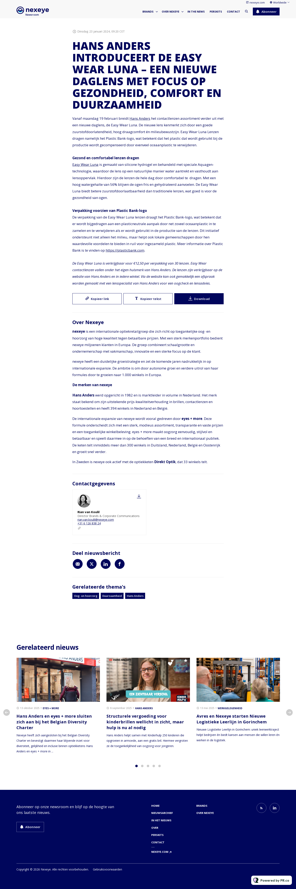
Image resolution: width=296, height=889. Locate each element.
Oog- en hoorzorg (85, 596)
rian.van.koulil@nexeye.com (95, 520)
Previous (6, 716)
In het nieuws (161, 820)
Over (154, 828)
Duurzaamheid (112, 596)
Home (155, 806)
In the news (196, 11)
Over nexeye (170, 11)
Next (289, 716)
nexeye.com (257, 2)
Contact (233, 11)
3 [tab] (148, 769)
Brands (148, 11)
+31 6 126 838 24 (89, 523)
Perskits (216, 11)
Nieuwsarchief (162, 813)
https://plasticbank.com (125, 251)
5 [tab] (159, 769)
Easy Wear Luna (85, 165)
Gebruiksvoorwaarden (107, 869)
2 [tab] (142, 769)
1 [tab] (136, 769)
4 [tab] (154, 769)
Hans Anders (140, 118)
